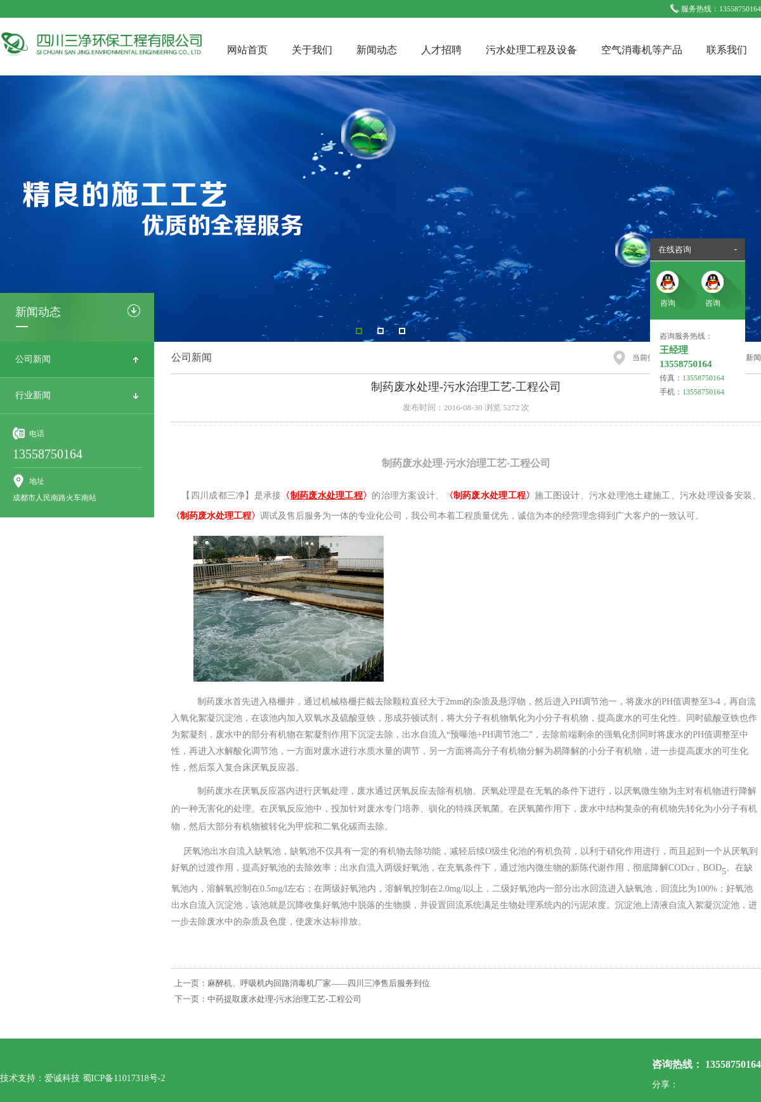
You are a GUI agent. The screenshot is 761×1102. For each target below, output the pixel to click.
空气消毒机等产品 (641, 49)
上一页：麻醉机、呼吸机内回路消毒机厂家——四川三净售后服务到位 (302, 983)
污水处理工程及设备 (531, 49)
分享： (665, 1084)
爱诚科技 (62, 1078)
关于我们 (312, 49)
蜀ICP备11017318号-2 (124, 1078)
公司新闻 (33, 359)
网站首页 (247, 49)
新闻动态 (376, 49)
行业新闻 (33, 395)
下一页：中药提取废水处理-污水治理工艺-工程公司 (267, 999)
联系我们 (726, 49)
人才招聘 (441, 49)
